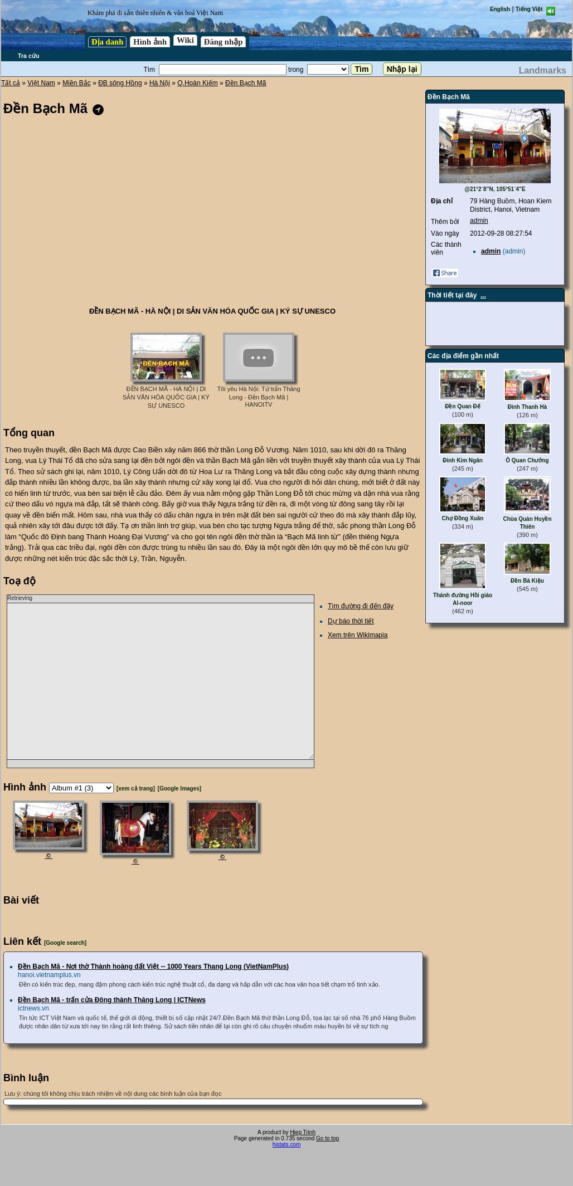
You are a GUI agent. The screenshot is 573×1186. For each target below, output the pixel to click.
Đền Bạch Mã (245, 83)
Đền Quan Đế (462, 406)
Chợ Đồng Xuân (463, 518)
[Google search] (65, 943)
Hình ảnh (150, 41)
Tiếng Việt (529, 9)
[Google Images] (179, 788)
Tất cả (10, 83)
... (483, 295)
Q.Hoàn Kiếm (197, 83)
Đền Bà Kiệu (527, 581)
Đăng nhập (223, 41)
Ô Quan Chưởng (527, 460)
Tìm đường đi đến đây (361, 606)
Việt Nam (41, 83)
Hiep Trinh (302, 1132)
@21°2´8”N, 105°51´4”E (494, 189)
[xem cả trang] (135, 788)
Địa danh (107, 41)
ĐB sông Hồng (120, 83)
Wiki (185, 40)
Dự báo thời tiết (351, 621)
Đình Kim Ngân (463, 460)
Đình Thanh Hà (527, 407)
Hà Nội (159, 83)
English (500, 9)
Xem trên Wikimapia (357, 635)
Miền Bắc (76, 83)
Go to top (327, 1138)
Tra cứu (28, 55)
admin (479, 220)
